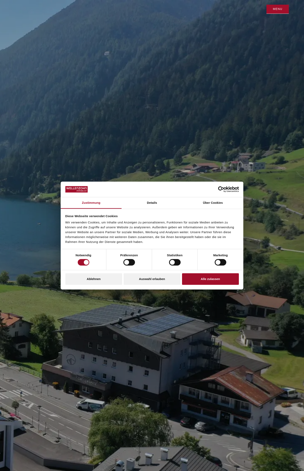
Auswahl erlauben (152, 279)
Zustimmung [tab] (91, 202)
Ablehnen (93, 279)
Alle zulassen (210, 279)
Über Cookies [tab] (213, 202)
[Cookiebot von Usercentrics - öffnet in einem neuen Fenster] (221, 189)
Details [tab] (152, 202)
